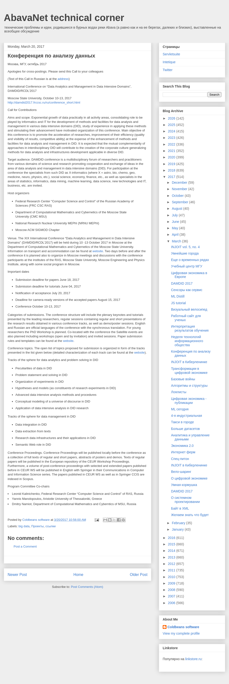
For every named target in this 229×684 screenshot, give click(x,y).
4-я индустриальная (186, 416)
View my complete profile (181, 633)
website (98, 251)
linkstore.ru (193, 659)
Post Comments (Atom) (87, 587)
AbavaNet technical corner (64, 17)
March (177, 241)
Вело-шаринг (181, 472)
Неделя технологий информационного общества (187, 341)
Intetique (169, 62)
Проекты (37, 526)
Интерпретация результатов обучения (189, 328)
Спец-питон (180, 459)
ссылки (50, 526)
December (180, 182)
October (178, 196)
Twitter (167, 70)
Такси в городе (182, 422)
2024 (172, 131)
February (179, 523)
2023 (172, 138)
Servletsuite (171, 54)
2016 (172, 538)
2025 (172, 125)
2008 (172, 590)
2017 (172, 177)
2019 (172, 164)
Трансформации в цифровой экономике (189, 371)
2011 (172, 570)
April (175, 234)
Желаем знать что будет (190, 515)
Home (78, 575)
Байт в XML (180, 508)
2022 (172, 144)
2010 (172, 577)
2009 (172, 583)
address (63, 79)
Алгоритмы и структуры (189, 385)
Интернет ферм (183, 452)
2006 (172, 603)
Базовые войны (183, 379)
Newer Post (17, 575)
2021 (172, 151)
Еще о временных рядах (190, 260)
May (175, 228)
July (175, 215)
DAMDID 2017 (182, 283)
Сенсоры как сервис (186, 290)
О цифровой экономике (189, 478)
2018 (172, 170)
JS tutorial (178, 303)
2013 (172, 557)
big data (24, 526)
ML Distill (177, 296)
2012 (172, 564)
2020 (172, 157)
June (176, 222)
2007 (172, 596)
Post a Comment (25, 546)
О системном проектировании (185, 500)
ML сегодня (179, 409)
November (180, 189)
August (177, 208)
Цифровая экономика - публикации (189, 401)
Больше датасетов (185, 429)
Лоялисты (178, 392)
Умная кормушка (184, 485)
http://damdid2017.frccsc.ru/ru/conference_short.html (44, 102)
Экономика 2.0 (182, 446)
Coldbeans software (183, 627)
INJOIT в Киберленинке (189, 362)
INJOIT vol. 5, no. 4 (185, 247)
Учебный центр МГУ (186, 266)
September (180, 202)
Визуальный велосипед (189, 309)
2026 (172, 118)
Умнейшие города (185, 253)
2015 (172, 544)
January (178, 529)
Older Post (138, 575)
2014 (172, 551)
